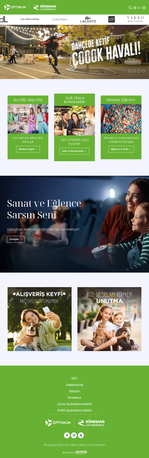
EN (139, 8)
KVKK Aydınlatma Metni (74, 410)
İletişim (74, 391)
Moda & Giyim (28, 149)
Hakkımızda (74, 385)
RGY (74, 378)
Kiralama (74, 397)
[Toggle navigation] (144, 7)
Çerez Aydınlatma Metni (74, 404)
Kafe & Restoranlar (74, 151)
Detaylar (16, 239)
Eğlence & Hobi (121, 149)
